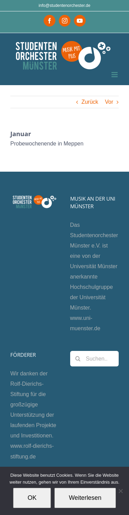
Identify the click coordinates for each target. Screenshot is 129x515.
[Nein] (120, 490)
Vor (109, 102)
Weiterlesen (85, 497)
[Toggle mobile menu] (115, 74)
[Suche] (78, 358)
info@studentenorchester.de (64, 5)
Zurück (90, 102)
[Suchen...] (94, 358)
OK (32, 497)
